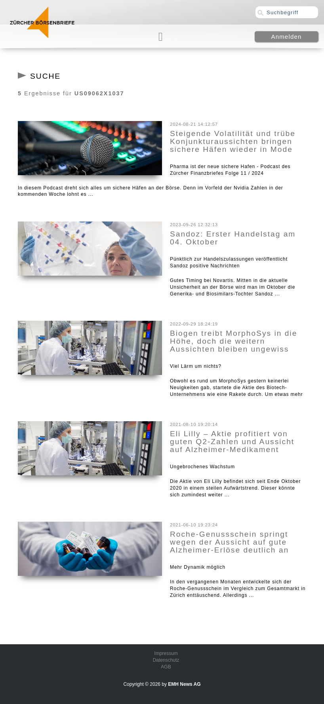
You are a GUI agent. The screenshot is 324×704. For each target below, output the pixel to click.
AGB (166, 667)
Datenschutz (166, 660)
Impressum (165, 653)
